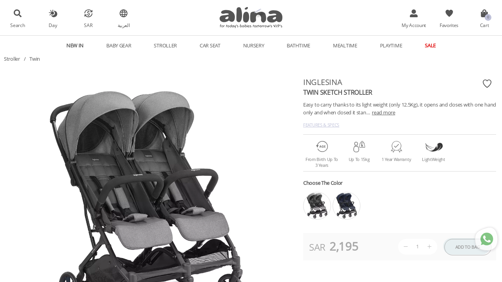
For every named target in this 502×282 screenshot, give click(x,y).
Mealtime (345, 45)
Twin (34, 58)
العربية (124, 25)
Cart (484, 25)
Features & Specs (321, 125)
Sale (430, 45)
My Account (414, 25)
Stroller (165, 45)
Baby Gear (118, 45)
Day (53, 25)
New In (75, 45)
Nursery (253, 45)
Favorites (449, 25)
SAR (88, 25)
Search (17, 25)
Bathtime (298, 45)
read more (383, 112)
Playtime (391, 45)
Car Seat (210, 45)
